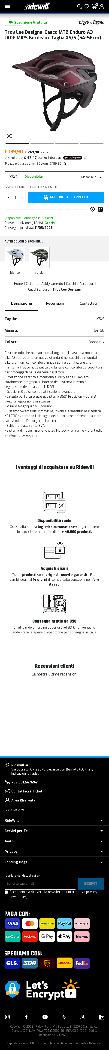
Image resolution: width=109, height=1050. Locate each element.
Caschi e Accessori (80, 284)
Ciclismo (32, 284)
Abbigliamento (52, 284)
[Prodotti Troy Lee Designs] (91, 22)
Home (18, 284)
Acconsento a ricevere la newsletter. (53, 894)
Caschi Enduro (38, 289)
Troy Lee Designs (66, 289)
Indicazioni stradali (25, 773)
